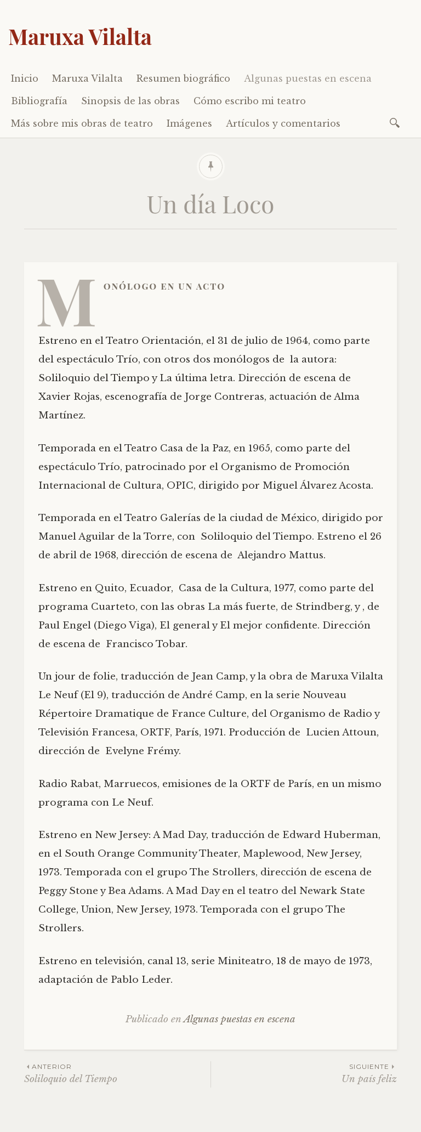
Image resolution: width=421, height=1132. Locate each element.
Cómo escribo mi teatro (250, 100)
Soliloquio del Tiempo (117, 1073)
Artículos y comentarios (283, 123)
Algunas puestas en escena (308, 78)
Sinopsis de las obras (130, 100)
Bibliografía (39, 100)
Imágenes (189, 123)
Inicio (24, 78)
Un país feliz (304, 1073)
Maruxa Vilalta (80, 36)
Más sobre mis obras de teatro (82, 123)
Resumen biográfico (183, 78)
